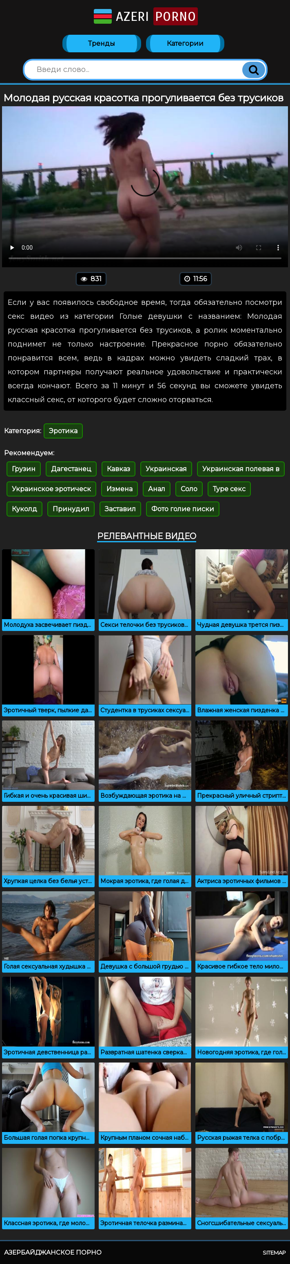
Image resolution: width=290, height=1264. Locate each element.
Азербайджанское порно (53, 1252)
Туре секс (229, 489)
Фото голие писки (182, 509)
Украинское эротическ (51, 489)
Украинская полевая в (240, 469)
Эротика (63, 431)
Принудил (71, 509)
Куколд (24, 509)
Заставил (120, 509)
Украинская (166, 469)
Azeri (145, 16)
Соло (189, 489)
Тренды (101, 43)
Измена (119, 489)
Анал (156, 489)
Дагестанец (71, 469)
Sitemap (274, 1252)
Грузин (23, 469)
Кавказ (118, 469)
